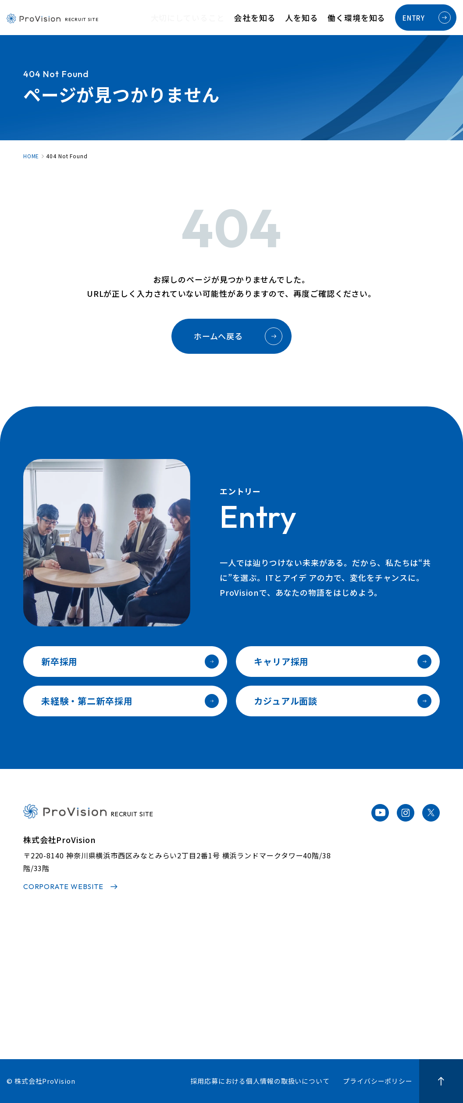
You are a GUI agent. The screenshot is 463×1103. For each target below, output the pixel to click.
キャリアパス (306, 972)
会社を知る (275, 17)
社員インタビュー (225, 958)
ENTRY (426, 17)
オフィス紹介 (306, 1000)
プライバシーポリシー (378, 1080)
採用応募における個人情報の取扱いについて (260, 1080)
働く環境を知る (361, 17)
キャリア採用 (342, 662)
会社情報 (124, 1000)
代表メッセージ (134, 972)
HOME (31, 156)
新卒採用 (130, 662)
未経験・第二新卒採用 (130, 701)
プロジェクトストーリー (235, 972)
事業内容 (124, 986)
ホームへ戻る (238, 336)
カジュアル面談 (342, 701)
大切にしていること (219, 17)
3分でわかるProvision (145, 958)
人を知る (315, 17)
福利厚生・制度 (309, 986)
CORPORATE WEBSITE (63, 886)
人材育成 (300, 958)
